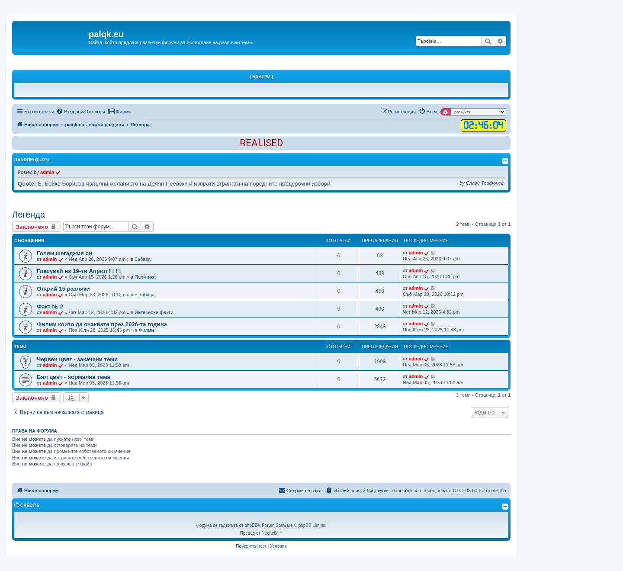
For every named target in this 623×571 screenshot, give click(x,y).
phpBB (250, 525)
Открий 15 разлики (63, 289)
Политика (145, 276)
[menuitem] (80, 111)
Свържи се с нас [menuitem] (301, 490)
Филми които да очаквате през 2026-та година (102, 324)
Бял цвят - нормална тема (73, 377)
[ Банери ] (261, 76)
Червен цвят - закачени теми (77, 359)
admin (47, 172)
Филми (146, 330)
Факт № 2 (50, 306)
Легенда (28, 214)
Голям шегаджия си (64, 253)
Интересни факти (154, 312)
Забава (143, 259)
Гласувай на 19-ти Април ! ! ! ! (79, 271)
